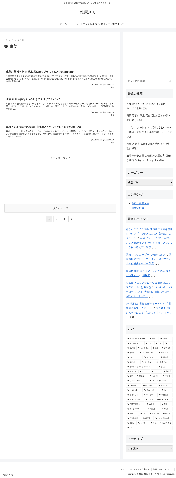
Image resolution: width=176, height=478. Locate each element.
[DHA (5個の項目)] (149, 343)
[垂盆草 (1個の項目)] (167, 414)
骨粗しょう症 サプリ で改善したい (145, 254)
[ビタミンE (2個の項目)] (134, 390)
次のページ (60, 208)
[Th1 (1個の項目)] (149, 428)
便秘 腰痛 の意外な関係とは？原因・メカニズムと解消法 (149, 106)
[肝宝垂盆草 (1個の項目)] (133, 418)
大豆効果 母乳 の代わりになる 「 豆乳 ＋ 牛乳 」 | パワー (149, 313)
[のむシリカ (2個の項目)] (134, 357)
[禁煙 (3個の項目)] (155, 348)
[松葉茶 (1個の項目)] (153, 409)
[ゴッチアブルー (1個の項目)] (136, 409)
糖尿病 (146, 275)
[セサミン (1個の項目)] (143, 423)
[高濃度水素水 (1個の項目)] (135, 404)
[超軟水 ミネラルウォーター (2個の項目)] (141, 367)
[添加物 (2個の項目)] (166, 357)
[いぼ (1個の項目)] (167, 409)
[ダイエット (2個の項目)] (151, 357)
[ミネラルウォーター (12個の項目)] (137, 339)
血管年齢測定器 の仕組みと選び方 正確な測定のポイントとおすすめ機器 (149, 158)
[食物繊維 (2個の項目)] (165, 395)
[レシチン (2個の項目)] (156, 371)
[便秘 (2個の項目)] (130, 376)
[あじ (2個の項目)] (167, 390)
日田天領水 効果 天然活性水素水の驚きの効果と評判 (149, 117)
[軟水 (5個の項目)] (159, 343)
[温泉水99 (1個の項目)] (155, 414)
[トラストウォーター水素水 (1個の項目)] (159, 400)
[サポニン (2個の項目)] (144, 371)
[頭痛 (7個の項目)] (154, 339)
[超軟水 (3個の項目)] (132, 353)
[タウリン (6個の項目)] (166, 339)
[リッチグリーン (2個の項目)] (137, 381)
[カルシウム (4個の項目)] (144, 348)
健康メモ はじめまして (163, 469)
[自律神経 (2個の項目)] (149, 385)
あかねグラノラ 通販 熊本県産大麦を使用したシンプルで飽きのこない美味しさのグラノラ (149, 234)
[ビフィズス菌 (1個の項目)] (135, 400)
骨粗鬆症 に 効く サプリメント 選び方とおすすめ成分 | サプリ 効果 (149, 259)
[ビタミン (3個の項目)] (167, 348)
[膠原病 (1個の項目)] (148, 418)
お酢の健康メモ (140, 203)
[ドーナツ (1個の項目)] (132, 414)
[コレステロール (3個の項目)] (148, 353)
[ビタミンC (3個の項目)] (165, 353)
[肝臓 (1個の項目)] (154, 423)
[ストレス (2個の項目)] (132, 371)
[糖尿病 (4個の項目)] (131, 348)
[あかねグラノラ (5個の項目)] (135, 343)
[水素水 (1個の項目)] (153, 404)
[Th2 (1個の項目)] (143, 414)
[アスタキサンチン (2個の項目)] (161, 381)
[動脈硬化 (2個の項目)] (142, 376)
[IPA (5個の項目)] (168, 343)
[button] (170, 81)
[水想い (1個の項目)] (131, 423)
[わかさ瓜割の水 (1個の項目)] (163, 418)
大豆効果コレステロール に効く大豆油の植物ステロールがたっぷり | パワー (149, 292)
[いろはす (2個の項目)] (150, 395)
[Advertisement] (60, 57)
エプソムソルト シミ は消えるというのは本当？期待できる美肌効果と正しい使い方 (149, 132)
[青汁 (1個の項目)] (166, 404)
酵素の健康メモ (140, 207)
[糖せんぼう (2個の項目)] (134, 395)
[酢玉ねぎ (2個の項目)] (165, 385)
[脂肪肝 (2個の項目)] (168, 371)
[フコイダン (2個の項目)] (151, 390)
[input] (149, 81)
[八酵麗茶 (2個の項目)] (133, 385)
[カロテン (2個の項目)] (155, 376)
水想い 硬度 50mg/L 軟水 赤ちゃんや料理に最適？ (148, 146)
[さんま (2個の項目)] (165, 367)
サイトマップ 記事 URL (139, 469)
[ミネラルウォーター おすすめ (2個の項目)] (157, 362)
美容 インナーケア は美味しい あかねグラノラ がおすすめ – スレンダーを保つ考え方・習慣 (149, 243)
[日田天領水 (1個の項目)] (166, 423)
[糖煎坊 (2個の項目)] (133, 362)
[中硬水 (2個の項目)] (167, 376)
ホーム (123, 469)
